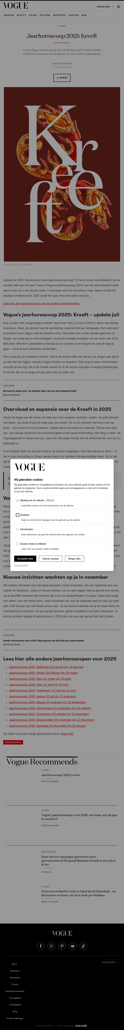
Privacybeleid (21, 565)
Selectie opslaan (50, 558)
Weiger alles (74, 558)
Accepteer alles (25, 558)
